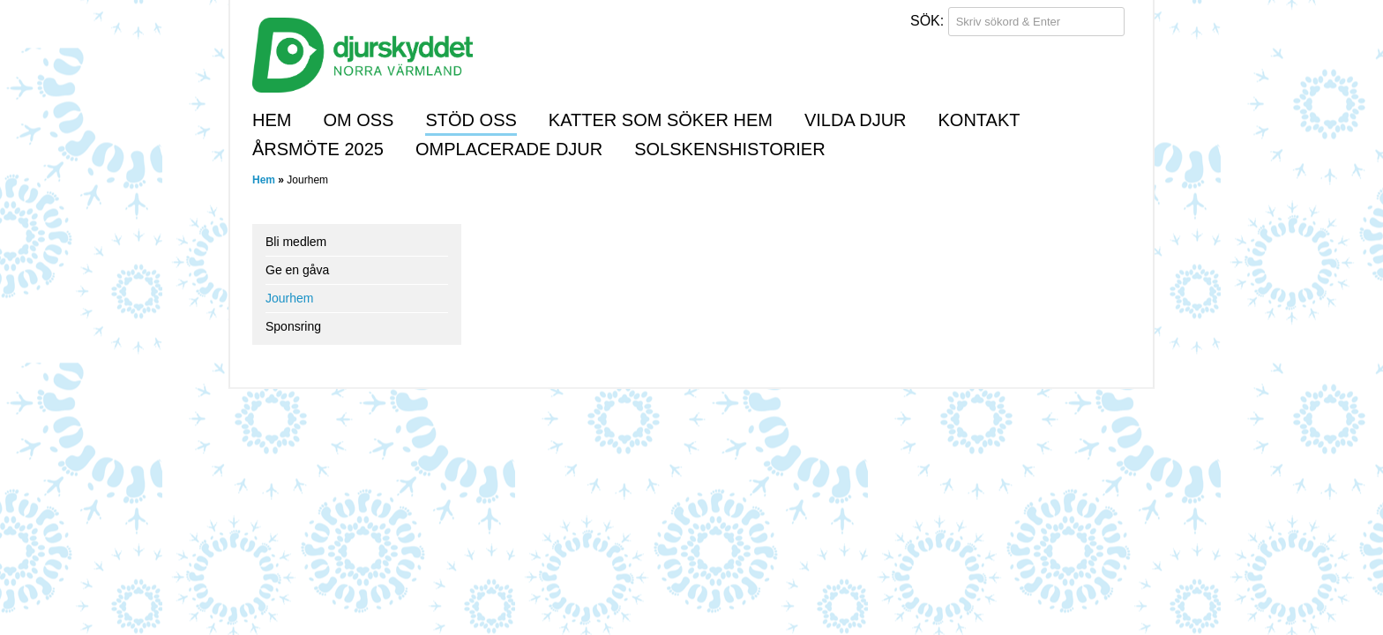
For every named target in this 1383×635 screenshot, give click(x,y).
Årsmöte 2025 (318, 149)
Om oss (358, 120)
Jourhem (289, 298)
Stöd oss (470, 120)
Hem (271, 120)
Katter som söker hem (661, 120)
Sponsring (293, 326)
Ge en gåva (297, 270)
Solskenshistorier (729, 149)
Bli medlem (295, 242)
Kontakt (979, 120)
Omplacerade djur (508, 149)
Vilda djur (855, 120)
